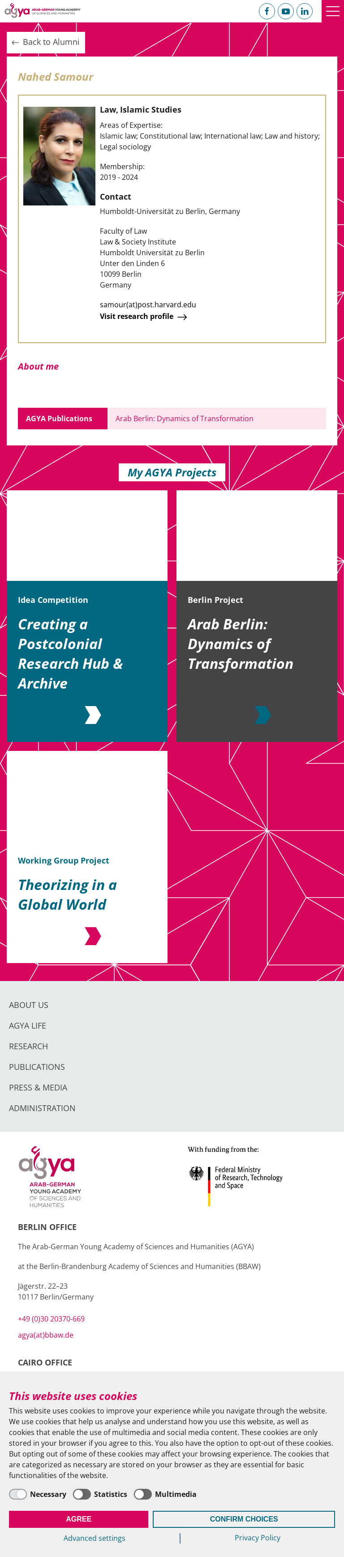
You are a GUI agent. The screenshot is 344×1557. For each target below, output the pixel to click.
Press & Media (38, 1087)
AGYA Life (27, 1025)
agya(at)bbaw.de (45, 1335)
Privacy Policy (257, 1538)
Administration (42, 1108)
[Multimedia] (165, 1494)
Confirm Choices (244, 1519)
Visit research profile (144, 317)
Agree (78, 1519)
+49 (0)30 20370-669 (51, 1319)
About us (28, 1004)
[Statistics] (100, 1494)
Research (28, 1046)
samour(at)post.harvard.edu (148, 305)
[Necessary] (37, 1494)
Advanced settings (94, 1538)
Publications (37, 1066)
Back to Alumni (45, 42)
